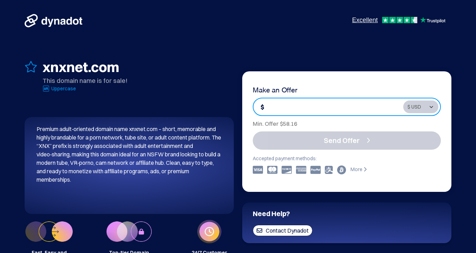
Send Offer (347, 140)
